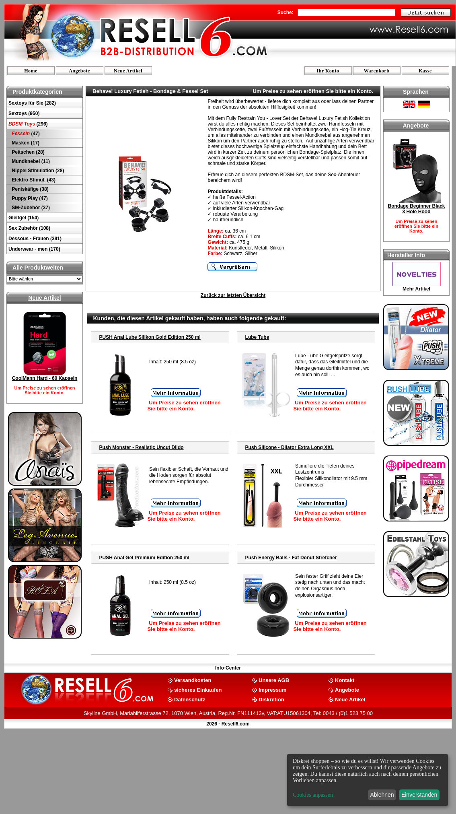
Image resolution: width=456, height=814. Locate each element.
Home (30, 71)
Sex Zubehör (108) (29, 228)
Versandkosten (193, 680)
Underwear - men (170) (34, 249)
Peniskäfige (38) (29, 189)
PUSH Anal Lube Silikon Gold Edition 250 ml (150, 337)
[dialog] (367, 780)
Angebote (79, 71)
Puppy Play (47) (29, 198)
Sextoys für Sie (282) (32, 103)
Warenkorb (377, 71)
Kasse (425, 71)
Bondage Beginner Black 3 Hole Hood (416, 208)
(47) (25, 133)
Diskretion (271, 699)
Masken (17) (24, 143)
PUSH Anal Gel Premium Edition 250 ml (144, 558)
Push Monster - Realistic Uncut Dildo (141, 447)
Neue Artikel (128, 71)
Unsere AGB (274, 680)
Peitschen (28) (27, 152)
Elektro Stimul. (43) (32, 180)
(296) (28, 124)
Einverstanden (419, 794)
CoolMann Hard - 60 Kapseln (45, 378)
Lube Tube (257, 337)
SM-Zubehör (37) (30, 207)
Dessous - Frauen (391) (35, 238)
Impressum (272, 689)
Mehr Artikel (416, 289)
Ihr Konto (328, 71)
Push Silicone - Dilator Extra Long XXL (289, 447)
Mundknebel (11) (30, 161)
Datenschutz (189, 699)
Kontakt (344, 680)
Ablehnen (382, 794)
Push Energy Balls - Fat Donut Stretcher (291, 558)
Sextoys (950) (23, 113)
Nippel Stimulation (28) (37, 170)
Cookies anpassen (313, 795)
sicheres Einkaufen (198, 689)
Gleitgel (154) (23, 218)
